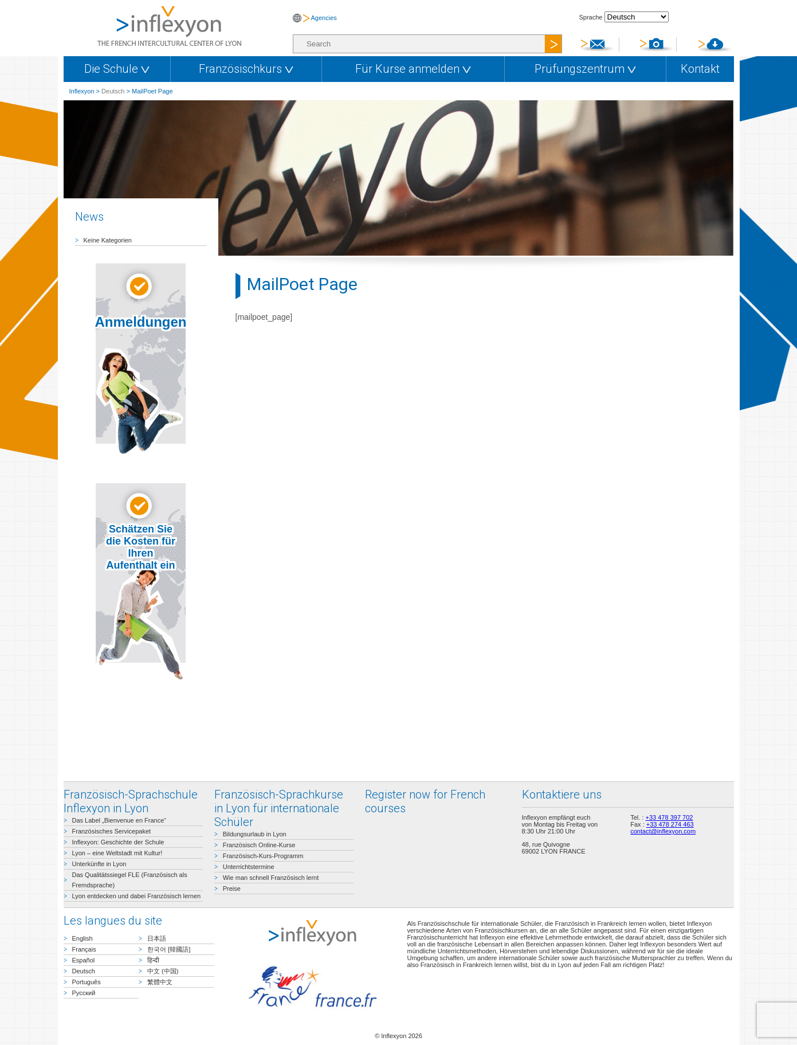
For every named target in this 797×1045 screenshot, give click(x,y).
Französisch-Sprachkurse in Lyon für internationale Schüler (278, 808)
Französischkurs (246, 69)
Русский (84, 992)
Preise (232, 888)
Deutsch (112, 91)
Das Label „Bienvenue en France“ (119, 820)
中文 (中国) (162, 971)
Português (86, 982)
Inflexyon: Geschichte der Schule (118, 842)
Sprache (591, 17)
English (82, 938)
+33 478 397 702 (669, 817)
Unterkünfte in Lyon (99, 863)
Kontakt (700, 69)
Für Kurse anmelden (413, 69)
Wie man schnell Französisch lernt (271, 877)
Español (83, 960)
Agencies (324, 17)
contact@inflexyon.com (663, 831)
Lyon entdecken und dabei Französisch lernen (136, 896)
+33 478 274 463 (670, 824)
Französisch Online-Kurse (259, 845)
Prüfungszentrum (585, 69)
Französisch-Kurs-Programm (263, 855)
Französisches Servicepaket (111, 831)
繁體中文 (159, 982)
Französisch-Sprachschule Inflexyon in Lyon (131, 801)
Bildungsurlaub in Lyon (254, 834)
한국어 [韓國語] (168, 949)
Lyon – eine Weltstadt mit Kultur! (117, 853)
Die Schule (117, 69)
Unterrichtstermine (248, 866)
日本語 (156, 938)
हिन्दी (153, 960)
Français (84, 949)
